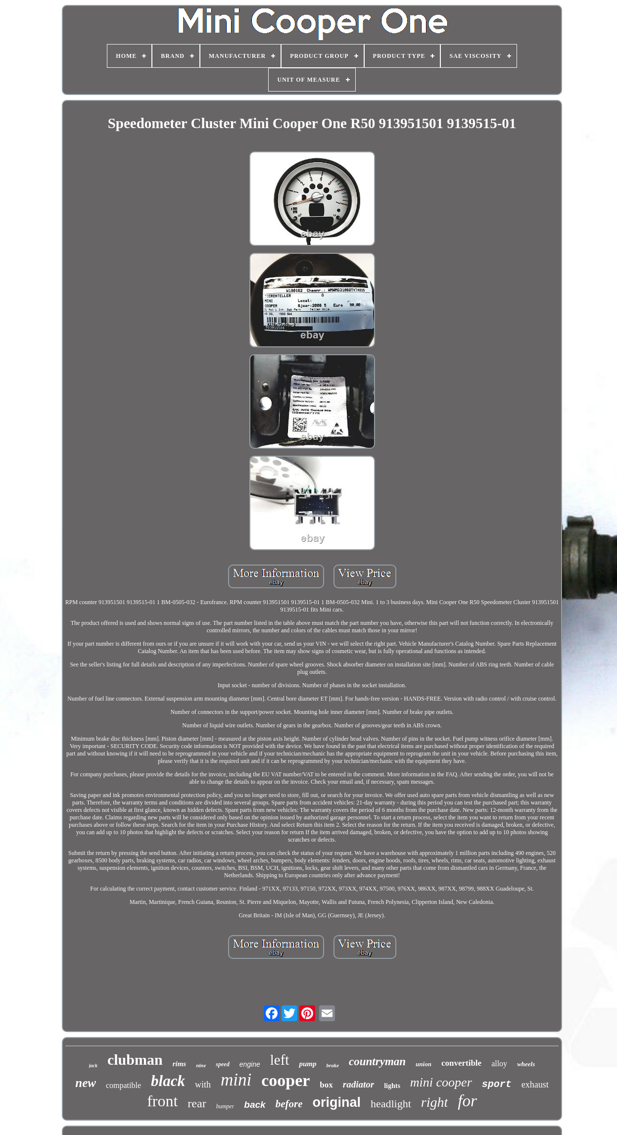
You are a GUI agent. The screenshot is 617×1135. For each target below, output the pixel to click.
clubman (135, 1059)
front (162, 1101)
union (423, 1064)
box (326, 1084)
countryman (377, 1061)
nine (201, 1065)
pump (307, 1064)
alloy (499, 1063)
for (467, 1101)
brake (332, 1065)
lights (392, 1085)
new (85, 1082)
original (336, 1102)
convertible (461, 1063)
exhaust (535, 1084)
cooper (285, 1080)
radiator (358, 1084)
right (434, 1102)
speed (222, 1064)
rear (197, 1103)
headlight (391, 1103)
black (168, 1080)
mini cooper (441, 1082)
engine (249, 1064)
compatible (123, 1085)
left (279, 1060)
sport (497, 1084)
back (254, 1104)
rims (180, 1064)
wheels (526, 1064)
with (203, 1084)
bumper (225, 1106)
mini (236, 1079)
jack (93, 1065)
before (289, 1104)
